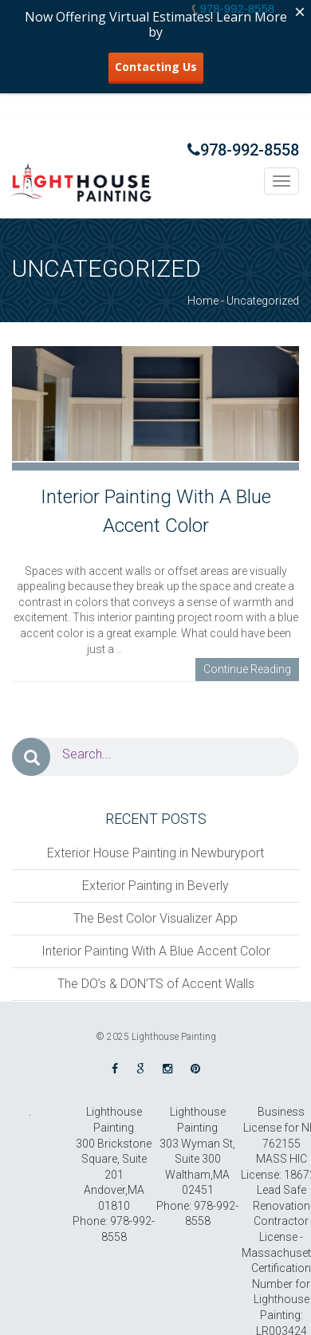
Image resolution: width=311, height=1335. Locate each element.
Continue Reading (247, 669)
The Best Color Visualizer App (155, 918)
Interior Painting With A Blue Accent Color (155, 951)
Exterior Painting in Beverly (155, 885)
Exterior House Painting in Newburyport (155, 852)
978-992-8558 (243, 149)
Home (202, 300)
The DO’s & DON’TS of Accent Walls (155, 983)
